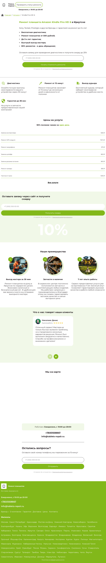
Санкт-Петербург (17, 522)
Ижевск (62, 526)
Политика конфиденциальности (53, 560)
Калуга (40, 539)
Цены (52, 8)
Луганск (61, 557)
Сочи (84, 548)
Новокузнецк (30, 557)
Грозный (5, 539)
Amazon (16, 15)
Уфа (25, 526)
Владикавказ (65, 535)
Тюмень (22, 531)
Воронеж (32, 526)
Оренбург (27, 548)
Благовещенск (29, 535)
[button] (56, 356)
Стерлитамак (7, 552)
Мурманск (17, 544)
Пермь (66, 531)
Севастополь (7, 557)
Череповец (73, 552)
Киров (85, 531)
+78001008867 (46, 3)
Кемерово (49, 539)
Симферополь (63, 548)
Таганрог (26, 552)
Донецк (41, 557)
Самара (40, 531)
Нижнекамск (75, 544)
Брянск (40, 535)
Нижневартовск (60, 544)
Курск (76, 539)
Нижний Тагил (88, 544)
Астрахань (6, 535)
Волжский (88, 535)
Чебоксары (61, 552)
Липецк (84, 539)
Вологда (97, 535)
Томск (15, 531)
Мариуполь (51, 557)
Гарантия (27, 512)
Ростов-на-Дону (45, 522)
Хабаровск (6, 531)
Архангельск (95, 531)
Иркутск (31, 531)
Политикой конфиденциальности (62, 69)
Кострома (60, 539)
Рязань (43, 548)
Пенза (36, 548)
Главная (8, 15)
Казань (19, 526)
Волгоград (43, 526)
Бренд (32, 8)
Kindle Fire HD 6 (28, 15)
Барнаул (53, 526)
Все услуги (53, 183)
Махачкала (6, 544)
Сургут (18, 552)
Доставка (37, 512)
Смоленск (76, 548)
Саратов (91, 526)
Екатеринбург (7, 526)
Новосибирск (79, 522)
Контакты (59, 8)
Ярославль (81, 526)
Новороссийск (8, 548)
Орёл (18, 548)
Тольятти (71, 526)
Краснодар (32, 522)
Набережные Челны (32, 544)
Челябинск (92, 522)
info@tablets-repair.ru (52, 436)
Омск (47, 531)
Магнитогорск (95, 539)
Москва (4, 522)
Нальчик (47, 544)
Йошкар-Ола (16, 539)
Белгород (16, 535)
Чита (82, 552)
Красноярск (56, 531)
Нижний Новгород (63, 522)
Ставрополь (93, 548)
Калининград (30, 539)
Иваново (18, 557)
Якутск (89, 552)
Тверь (42, 552)
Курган (69, 539)
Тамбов (35, 552)
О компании (42, 8)
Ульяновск (76, 531)
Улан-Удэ (51, 552)
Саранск (52, 548)
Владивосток (51, 535)
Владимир (77, 535)
